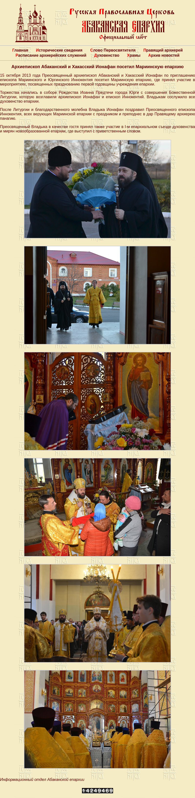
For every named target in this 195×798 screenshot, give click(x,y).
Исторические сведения (59, 50)
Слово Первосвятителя (113, 50)
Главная (20, 50)
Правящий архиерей (163, 50)
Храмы (133, 55)
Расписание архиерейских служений (51, 55)
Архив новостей (163, 55)
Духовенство (106, 55)
